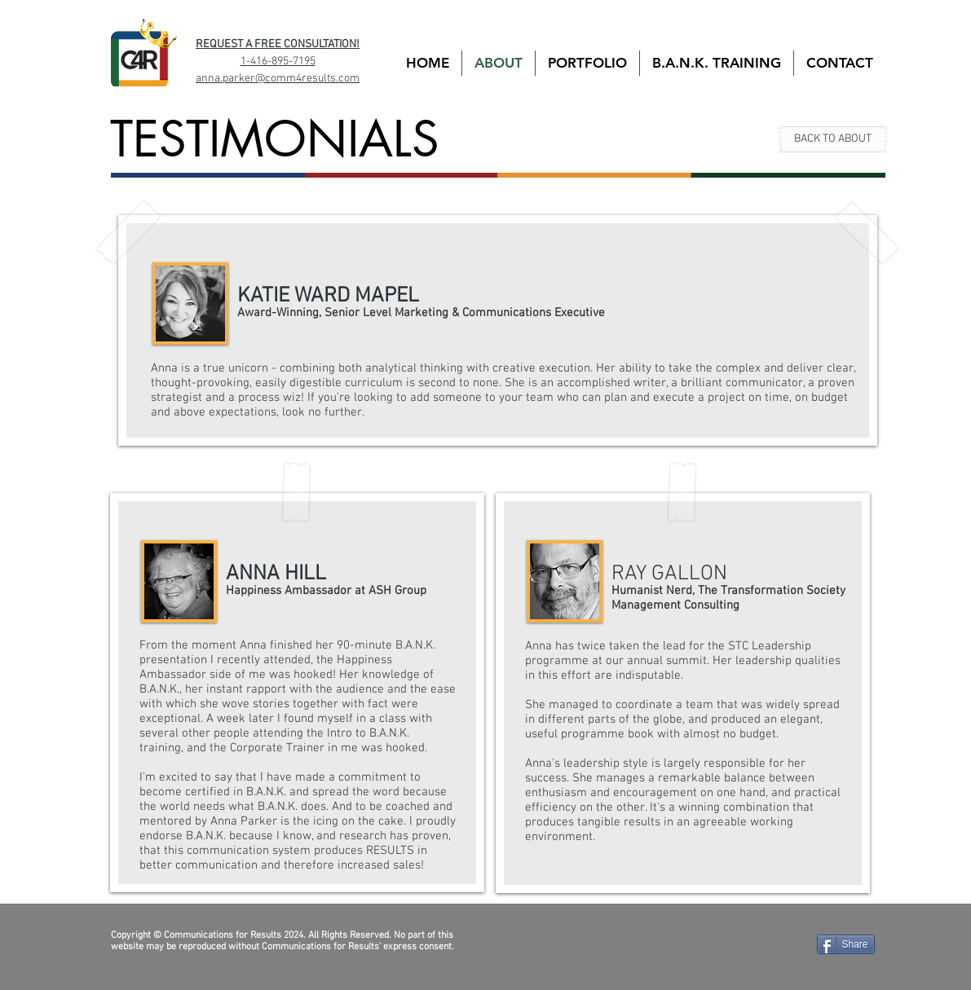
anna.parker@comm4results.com (278, 79)
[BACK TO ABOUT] (832, 139)
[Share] (846, 944)
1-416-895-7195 (278, 61)
